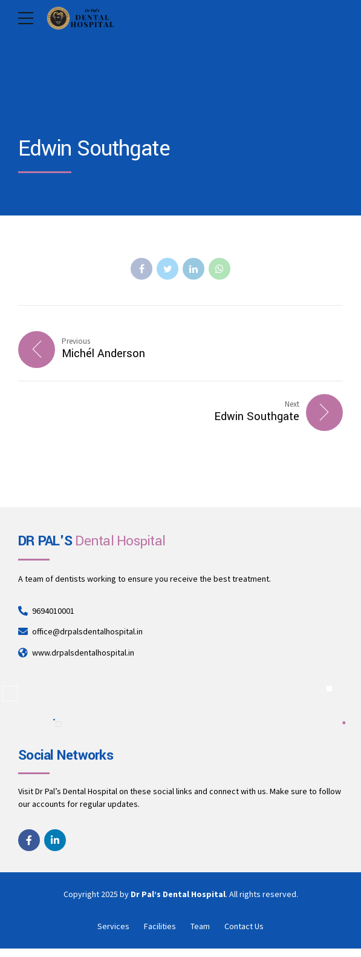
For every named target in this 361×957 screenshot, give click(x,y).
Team (200, 926)
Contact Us (244, 926)
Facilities (160, 926)
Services (113, 926)
